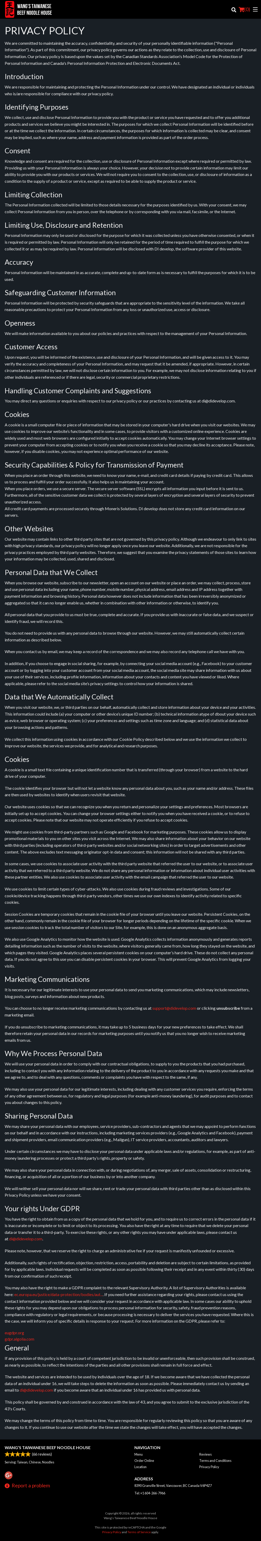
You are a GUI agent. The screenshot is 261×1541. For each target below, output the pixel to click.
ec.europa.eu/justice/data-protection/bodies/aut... (58, 1294)
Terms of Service (139, 1532)
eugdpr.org (14, 1332)
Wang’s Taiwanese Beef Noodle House (48, 1447)
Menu (138, 1454)
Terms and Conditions (215, 1460)
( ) (244, 9)
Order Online (144, 1460)
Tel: (149, 1493)
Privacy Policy (209, 1467)
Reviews (205, 1454)
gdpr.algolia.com (19, 1338)
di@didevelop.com (25, 1238)
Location (140, 1467)
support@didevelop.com (174, 1008)
